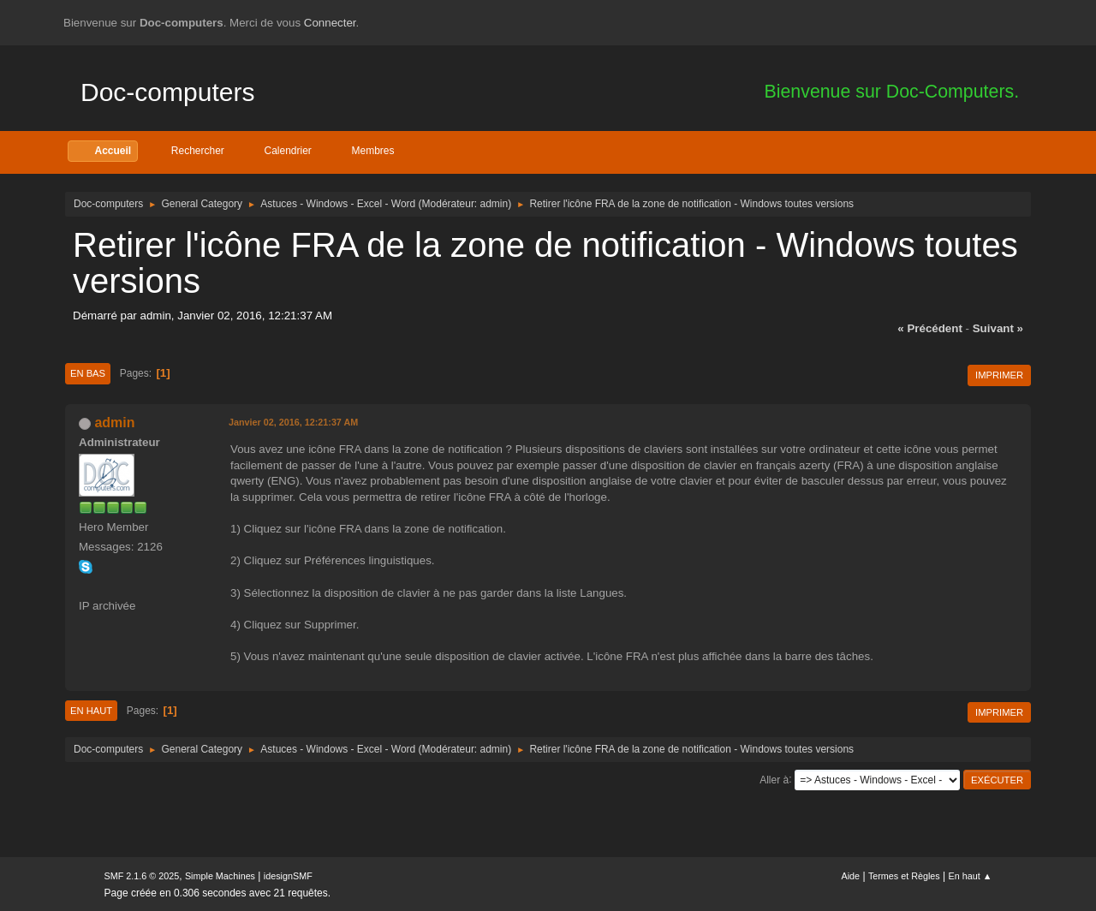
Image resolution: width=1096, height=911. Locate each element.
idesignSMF (288, 876)
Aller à (774, 779)
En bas (87, 373)
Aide (851, 876)
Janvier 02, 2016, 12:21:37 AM (293, 422)
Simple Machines (220, 876)
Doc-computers (167, 92)
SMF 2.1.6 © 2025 (142, 876)
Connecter (330, 22)
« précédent (929, 328)
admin (494, 204)
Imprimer (999, 375)
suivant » (998, 328)
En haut (91, 711)
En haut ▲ (970, 876)
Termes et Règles (904, 876)
